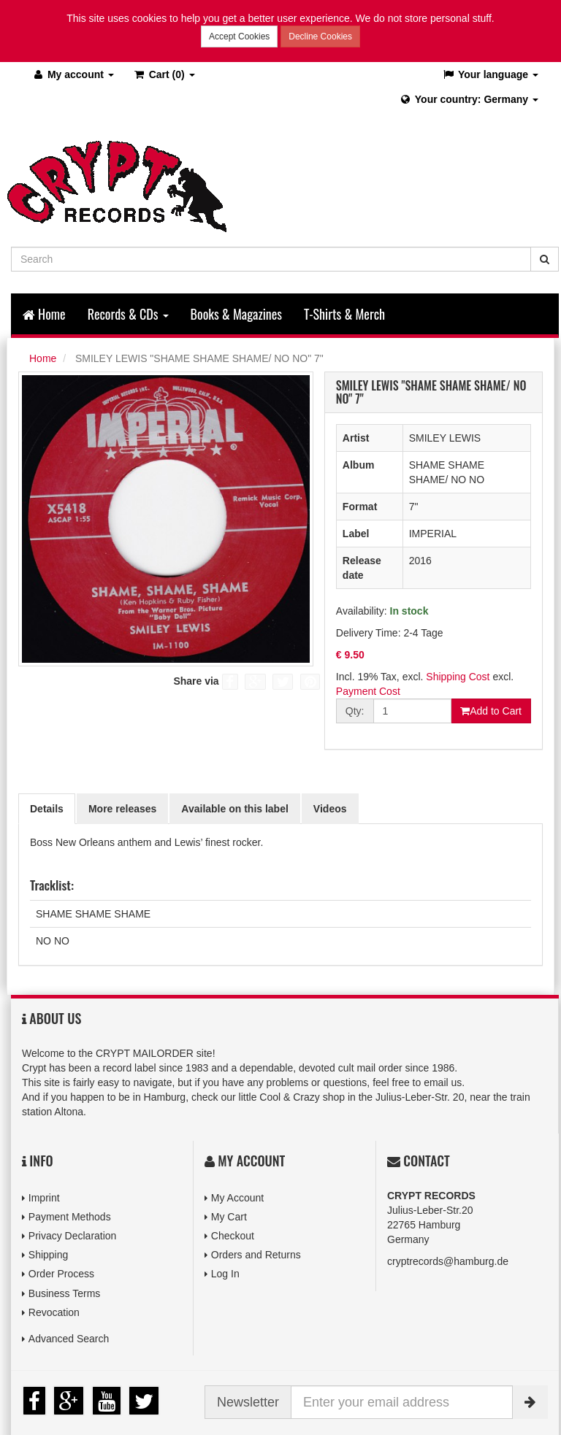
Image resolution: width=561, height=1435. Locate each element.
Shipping (48, 1255)
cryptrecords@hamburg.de (447, 1261)
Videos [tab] (330, 809)
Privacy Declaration (72, 1236)
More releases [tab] (122, 809)
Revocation (54, 1312)
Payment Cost (368, 691)
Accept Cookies (239, 36)
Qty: (355, 711)
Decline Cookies (320, 36)
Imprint (44, 1198)
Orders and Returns (256, 1255)
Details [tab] (47, 809)
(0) (164, 74)
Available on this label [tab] (235, 809)
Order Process (61, 1274)
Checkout (232, 1236)
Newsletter (248, 1402)
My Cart (229, 1217)
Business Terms (64, 1293)
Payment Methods (69, 1217)
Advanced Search (69, 1338)
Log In (225, 1274)
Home (44, 313)
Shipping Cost (457, 676)
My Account (237, 1198)
